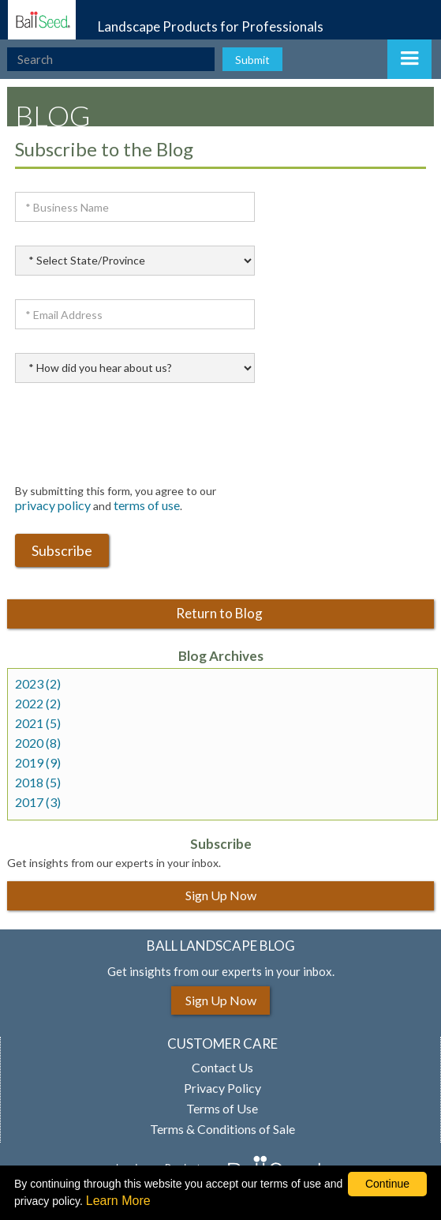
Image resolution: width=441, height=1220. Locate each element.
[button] (409, 59)
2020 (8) (38, 743)
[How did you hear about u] (135, 368)
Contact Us (222, 1067)
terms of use (147, 504)
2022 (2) (38, 703)
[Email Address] (135, 314)
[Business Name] (135, 207)
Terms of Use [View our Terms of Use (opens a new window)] (222, 1109)
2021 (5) (38, 723)
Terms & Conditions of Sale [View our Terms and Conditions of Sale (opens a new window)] (222, 1129)
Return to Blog (220, 613)
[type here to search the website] (111, 59)
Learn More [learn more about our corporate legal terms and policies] (118, 1200)
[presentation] (135, 437)
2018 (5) (38, 782)
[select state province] (135, 261)
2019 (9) (38, 763)
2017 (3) (38, 802)
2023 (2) (38, 684)
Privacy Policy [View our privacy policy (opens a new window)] (222, 1088)
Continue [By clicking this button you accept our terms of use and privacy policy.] (387, 1183)
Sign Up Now (220, 895)
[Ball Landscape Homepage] (38, 19)
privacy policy (53, 504)
